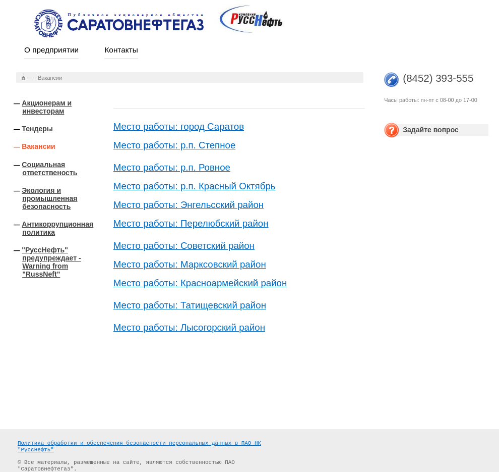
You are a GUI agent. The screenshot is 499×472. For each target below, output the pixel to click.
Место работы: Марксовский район (189, 264)
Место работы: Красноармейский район (200, 283)
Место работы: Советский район (184, 245)
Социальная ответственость (49, 169)
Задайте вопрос (431, 130)
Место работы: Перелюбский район (191, 223)
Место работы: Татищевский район (189, 305)
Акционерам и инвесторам (47, 107)
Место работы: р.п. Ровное (171, 167)
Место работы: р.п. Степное (174, 145)
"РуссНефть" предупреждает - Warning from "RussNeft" (51, 262)
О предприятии (51, 49)
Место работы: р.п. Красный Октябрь (194, 186)
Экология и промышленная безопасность (49, 198)
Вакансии (38, 146)
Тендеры (37, 129)
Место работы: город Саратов (178, 126)
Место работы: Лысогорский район (189, 327)
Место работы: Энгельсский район (188, 204)
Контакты (121, 49)
